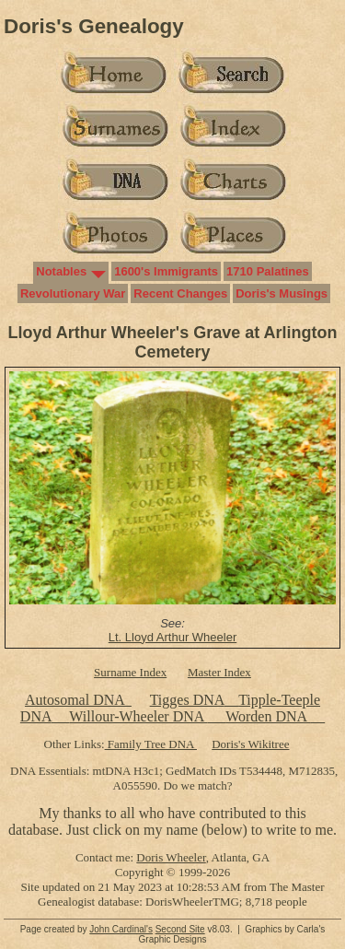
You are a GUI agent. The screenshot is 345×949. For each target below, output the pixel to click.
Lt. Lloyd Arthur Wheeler (172, 637)
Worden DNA (267, 716)
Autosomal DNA (78, 700)
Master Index (219, 672)
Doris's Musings (282, 293)
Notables (61, 271)
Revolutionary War (72, 293)
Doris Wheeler (170, 857)
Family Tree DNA (151, 744)
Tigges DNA (187, 700)
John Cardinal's (121, 929)
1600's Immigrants (166, 271)
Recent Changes (180, 293)
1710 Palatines (267, 271)
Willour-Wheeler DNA (138, 716)
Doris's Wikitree (250, 744)
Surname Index (130, 672)
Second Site (180, 929)
